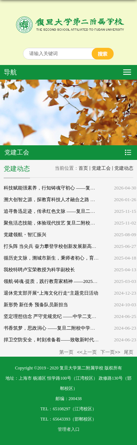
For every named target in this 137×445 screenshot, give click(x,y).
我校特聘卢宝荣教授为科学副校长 (39, 269)
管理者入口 (69, 429)
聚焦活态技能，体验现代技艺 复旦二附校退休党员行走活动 (66, 223)
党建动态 (123, 168)
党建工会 (101, 168)
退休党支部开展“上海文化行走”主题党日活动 (51, 293)
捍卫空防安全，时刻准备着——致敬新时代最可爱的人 (61, 339)
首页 (83, 168)
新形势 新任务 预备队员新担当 (36, 304)
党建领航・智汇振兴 (25, 234)
